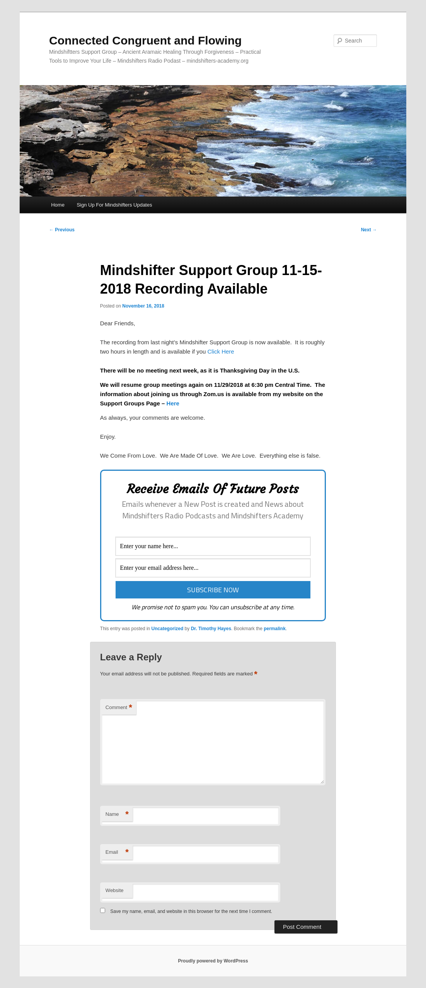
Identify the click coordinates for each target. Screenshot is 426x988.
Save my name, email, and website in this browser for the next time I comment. (191, 911)
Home (58, 205)
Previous (62, 229)
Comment (119, 707)
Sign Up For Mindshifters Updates (114, 205)
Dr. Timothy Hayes (211, 628)
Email (117, 852)
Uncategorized (168, 628)
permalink (275, 628)
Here (173, 403)
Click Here (221, 351)
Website (115, 890)
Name (117, 814)
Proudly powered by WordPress (213, 961)
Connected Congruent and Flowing (145, 40)
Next (369, 229)
